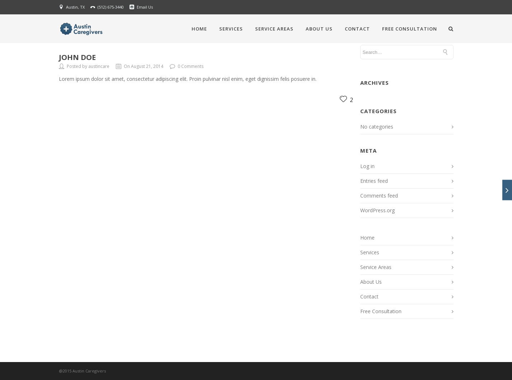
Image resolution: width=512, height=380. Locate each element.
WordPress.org (377, 210)
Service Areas (274, 29)
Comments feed (379, 195)
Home (199, 29)
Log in (367, 166)
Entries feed (374, 180)
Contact (357, 29)
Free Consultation (409, 29)
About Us (319, 29)
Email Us (145, 7)
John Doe (77, 57)
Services (231, 29)
